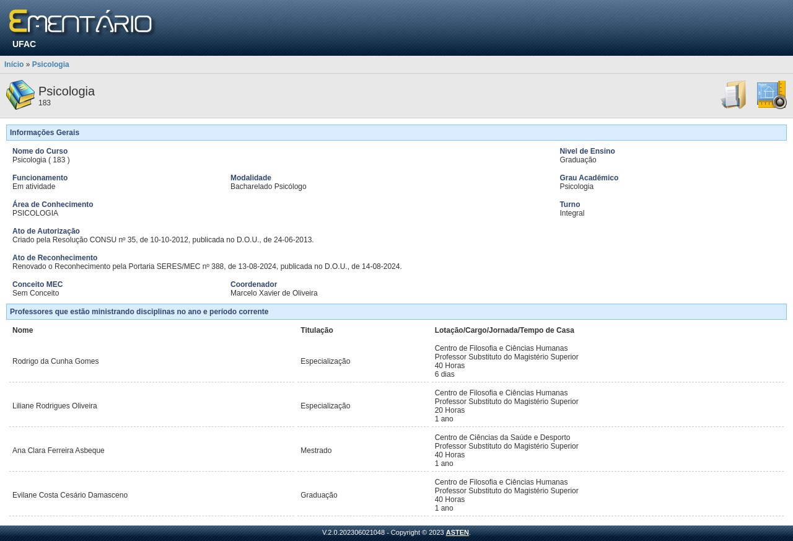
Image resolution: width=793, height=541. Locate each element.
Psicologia (50, 64)
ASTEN (457, 532)
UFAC (24, 44)
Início (14, 64)
